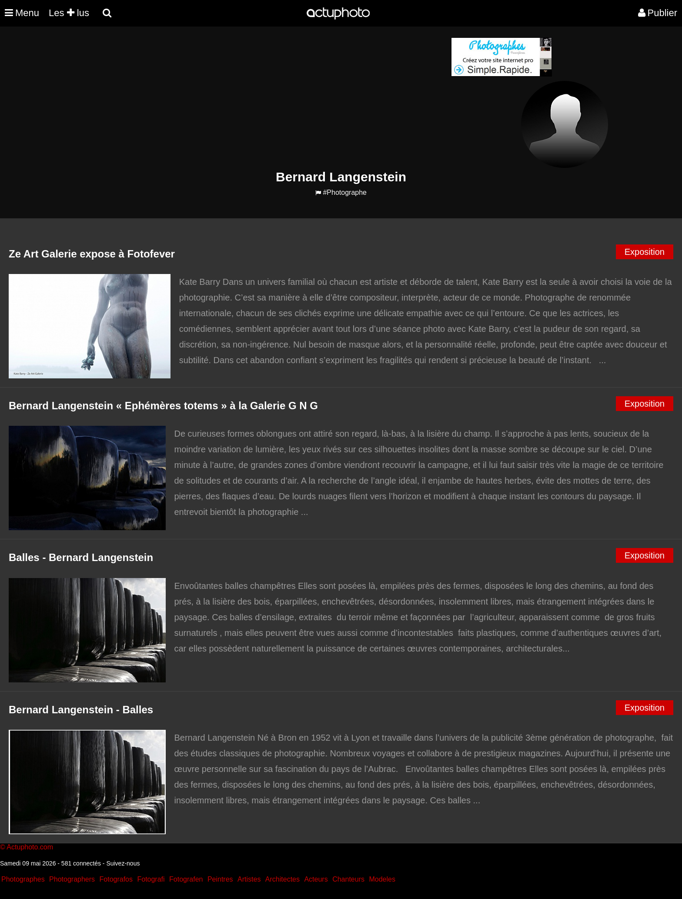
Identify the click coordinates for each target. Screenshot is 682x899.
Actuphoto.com (30, 847)
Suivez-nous (123, 863)
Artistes (249, 879)
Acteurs (316, 879)
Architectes (282, 879)
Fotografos (116, 879)
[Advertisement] (288, 98)
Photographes (23, 879)
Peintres (220, 879)
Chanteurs (348, 879)
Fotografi (150, 879)
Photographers (72, 879)
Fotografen (186, 879)
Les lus (69, 12)
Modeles (382, 879)
